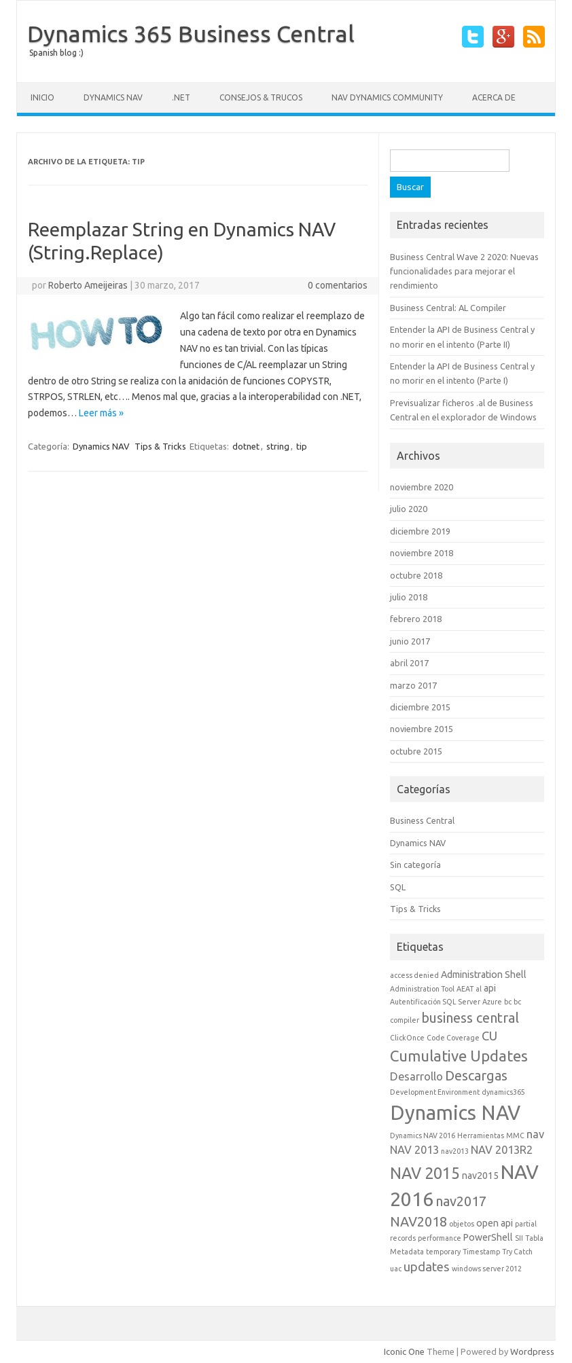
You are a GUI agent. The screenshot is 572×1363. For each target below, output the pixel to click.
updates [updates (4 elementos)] (427, 1266)
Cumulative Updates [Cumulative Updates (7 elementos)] (459, 1055)
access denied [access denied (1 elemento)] (414, 975)
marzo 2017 (413, 685)
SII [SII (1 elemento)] (519, 1238)
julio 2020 (408, 508)
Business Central (422, 820)
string (277, 446)
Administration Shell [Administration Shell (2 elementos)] (483, 974)
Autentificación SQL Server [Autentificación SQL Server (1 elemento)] (435, 1002)
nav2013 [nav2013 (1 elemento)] (455, 1151)
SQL (398, 887)
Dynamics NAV (113, 97)
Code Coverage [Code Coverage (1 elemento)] (453, 1038)
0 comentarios (338, 285)
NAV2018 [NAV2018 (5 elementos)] (418, 1221)
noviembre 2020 (421, 487)
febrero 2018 (416, 618)
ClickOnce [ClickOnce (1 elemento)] (407, 1038)
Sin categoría (415, 864)
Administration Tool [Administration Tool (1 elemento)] (422, 989)
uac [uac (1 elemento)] (395, 1269)
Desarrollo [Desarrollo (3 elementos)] (416, 1076)
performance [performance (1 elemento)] (439, 1238)
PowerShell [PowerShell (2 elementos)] (488, 1237)
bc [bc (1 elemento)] (508, 1002)
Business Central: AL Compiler (448, 307)
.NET (181, 97)
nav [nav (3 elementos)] (535, 1134)
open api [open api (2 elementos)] (494, 1223)
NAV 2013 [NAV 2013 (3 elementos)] (414, 1150)
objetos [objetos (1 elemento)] (461, 1224)
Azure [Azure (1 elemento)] (492, 1002)
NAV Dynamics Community (387, 97)
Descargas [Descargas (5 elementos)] (476, 1075)
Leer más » (101, 412)
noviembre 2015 (421, 728)
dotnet (246, 446)
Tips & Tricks (160, 446)
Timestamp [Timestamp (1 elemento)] (481, 1252)
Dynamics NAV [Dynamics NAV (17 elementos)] (455, 1113)
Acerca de (494, 97)
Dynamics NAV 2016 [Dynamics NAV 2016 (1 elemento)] (422, 1135)
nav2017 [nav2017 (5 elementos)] (460, 1201)
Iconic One (404, 1351)
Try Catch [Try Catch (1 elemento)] (517, 1252)
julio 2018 (408, 597)
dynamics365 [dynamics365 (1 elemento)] (503, 1092)
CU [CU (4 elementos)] (489, 1035)
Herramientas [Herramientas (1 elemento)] (480, 1135)
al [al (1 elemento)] (479, 989)
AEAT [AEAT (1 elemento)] (465, 989)
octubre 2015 (416, 751)
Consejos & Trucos (260, 97)
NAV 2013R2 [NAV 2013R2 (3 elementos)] (502, 1150)
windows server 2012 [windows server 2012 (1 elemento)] (487, 1269)
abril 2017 (409, 663)
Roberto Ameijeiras (88, 285)
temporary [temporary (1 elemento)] (443, 1252)
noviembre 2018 (421, 553)
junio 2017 (410, 641)
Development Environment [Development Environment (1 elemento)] (435, 1092)
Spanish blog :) (56, 52)
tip (301, 446)
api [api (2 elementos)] (490, 988)
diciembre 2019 (420, 531)
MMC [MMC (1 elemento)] (515, 1135)
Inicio (42, 97)
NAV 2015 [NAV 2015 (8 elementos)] (425, 1173)
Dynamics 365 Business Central (191, 33)
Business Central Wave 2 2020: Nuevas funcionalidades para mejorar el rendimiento (464, 271)
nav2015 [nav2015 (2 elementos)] (480, 1175)
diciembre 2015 (420, 707)
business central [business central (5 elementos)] (470, 1017)
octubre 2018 (416, 575)
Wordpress (532, 1351)
